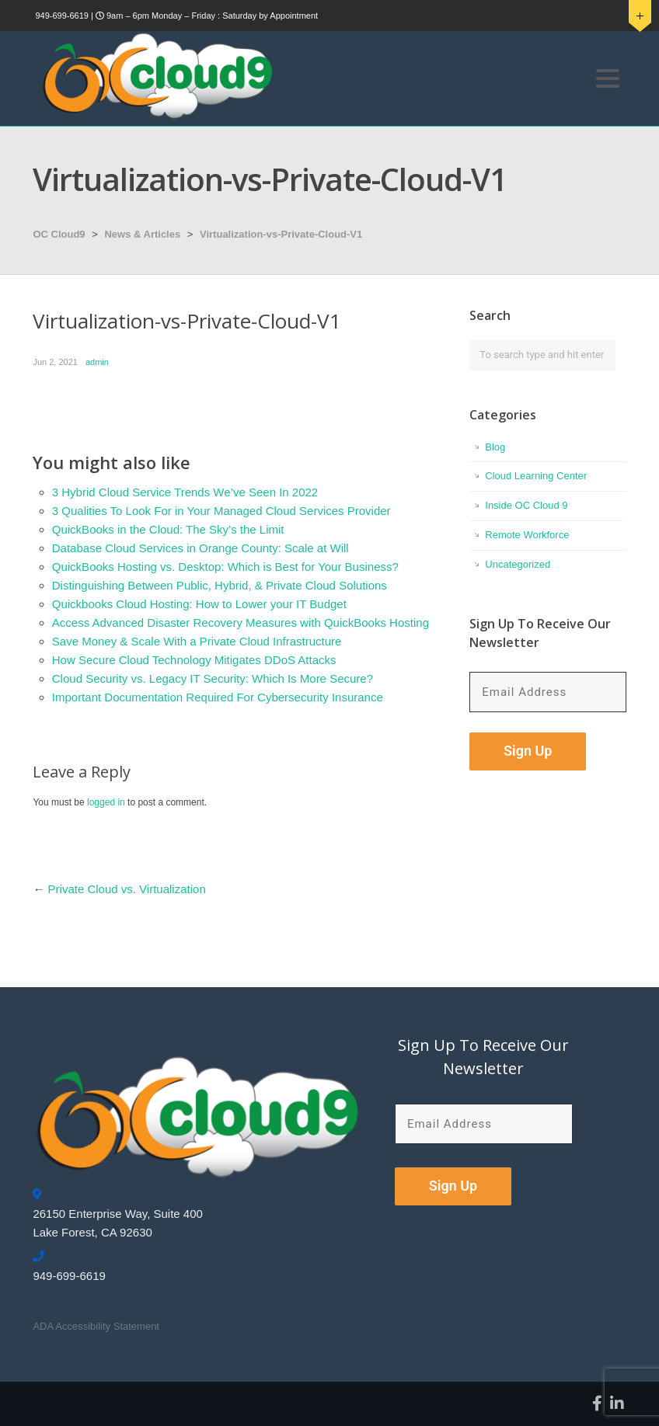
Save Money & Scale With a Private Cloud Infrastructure (197, 641)
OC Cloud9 (59, 234)
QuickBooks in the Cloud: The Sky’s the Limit (168, 529)
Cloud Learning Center (536, 476)
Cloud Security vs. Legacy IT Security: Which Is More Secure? (212, 678)
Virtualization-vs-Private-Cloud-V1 (281, 234)
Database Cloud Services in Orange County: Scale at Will (200, 548)
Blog (495, 447)
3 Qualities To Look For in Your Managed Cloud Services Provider (221, 510)
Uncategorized (517, 564)
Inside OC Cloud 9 (526, 505)
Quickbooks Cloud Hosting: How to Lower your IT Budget (199, 603)
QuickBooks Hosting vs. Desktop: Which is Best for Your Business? (225, 566)
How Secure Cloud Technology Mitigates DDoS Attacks (194, 659)
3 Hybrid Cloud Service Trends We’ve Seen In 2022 (185, 492)
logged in (106, 802)
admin (97, 362)
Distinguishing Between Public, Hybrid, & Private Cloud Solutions (219, 585)
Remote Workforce (527, 535)
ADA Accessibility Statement (96, 1326)
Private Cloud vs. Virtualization (127, 889)
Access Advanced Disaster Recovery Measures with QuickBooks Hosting (240, 622)
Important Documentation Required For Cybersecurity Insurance (217, 697)
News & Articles (142, 234)
